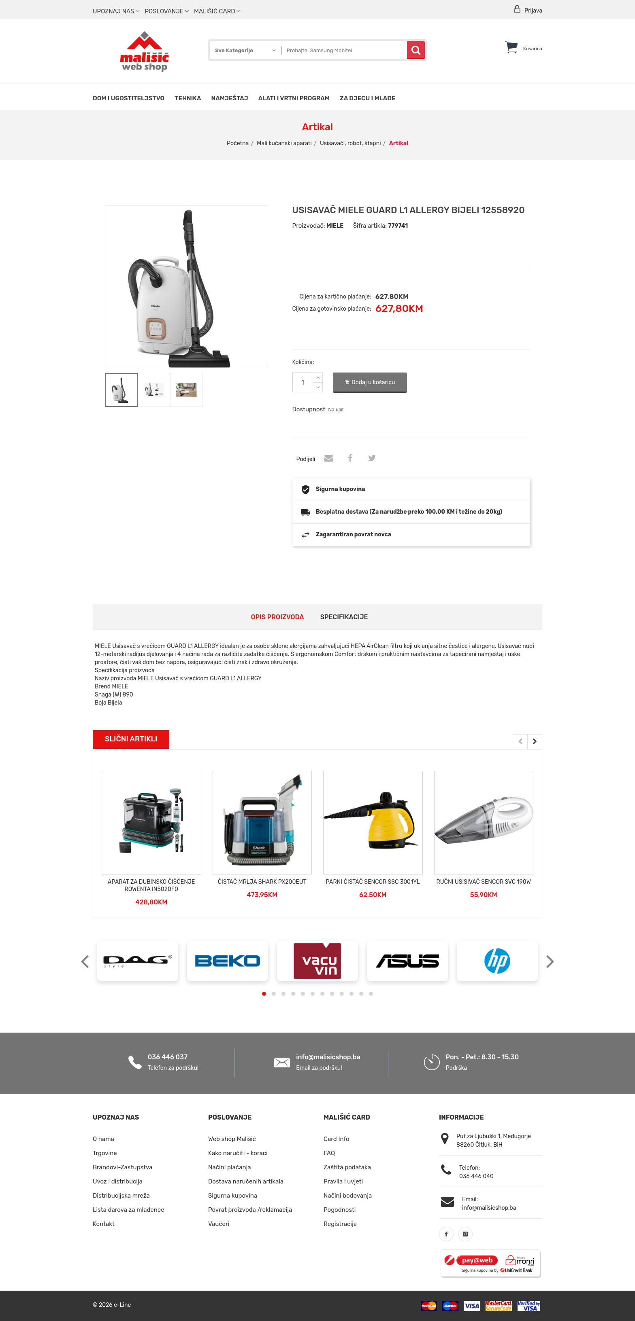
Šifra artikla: (370, 225)
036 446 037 (168, 1057)
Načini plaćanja (229, 1167)
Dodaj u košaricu (370, 383)
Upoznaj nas (116, 11)
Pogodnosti (340, 1209)
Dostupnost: (309, 409)
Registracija (340, 1224)
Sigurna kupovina (232, 1195)
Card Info (336, 1139)
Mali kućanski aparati (284, 143)
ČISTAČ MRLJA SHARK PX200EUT (262, 882)
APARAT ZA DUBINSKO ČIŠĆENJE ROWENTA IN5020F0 (151, 886)
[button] (264, 994)
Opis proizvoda (277, 617)
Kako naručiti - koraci (238, 1153)
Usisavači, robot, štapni (350, 143)
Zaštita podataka (347, 1167)
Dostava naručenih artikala (245, 1181)
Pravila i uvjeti (343, 1181)
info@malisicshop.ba (328, 1057)
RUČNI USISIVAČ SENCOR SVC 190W (484, 882)
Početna (238, 143)
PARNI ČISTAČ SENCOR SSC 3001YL (373, 882)
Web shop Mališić (232, 1139)
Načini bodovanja (348, 1195)
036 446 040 (476, 1176)
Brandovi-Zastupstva (122, 1167)
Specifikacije (344, 617)
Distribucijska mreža (121, 1195)
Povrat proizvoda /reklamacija (250, 1209)
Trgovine (105, 1153)
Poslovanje (166, 11)
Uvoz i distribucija (118, 1181)
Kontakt (104, 1224)
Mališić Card (217, 11)
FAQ (329, 1153)
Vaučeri (218, 1224)
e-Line (122, 1305)
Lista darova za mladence (128, 1209)
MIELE (334, 225)
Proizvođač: (308, 225)
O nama (103, 1139)
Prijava (527, 9)
